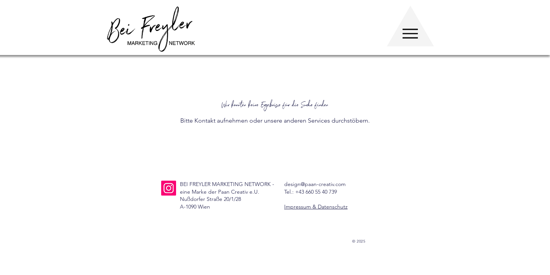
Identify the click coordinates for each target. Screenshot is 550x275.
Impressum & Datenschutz (316, 206)
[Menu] (410, 33)
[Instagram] (168, 188)
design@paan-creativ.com (315, 184)
